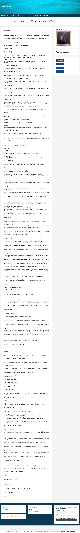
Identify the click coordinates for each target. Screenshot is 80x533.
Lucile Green (6, 6)
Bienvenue (3, 15)
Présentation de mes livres (12, 15)
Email (57, 514)
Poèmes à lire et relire (22, 15)
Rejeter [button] (67, 531)
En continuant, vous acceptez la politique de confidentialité (66, 518)
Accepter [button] (63, 531)
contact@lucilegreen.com (34, 511)
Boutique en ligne (38, 15)
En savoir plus (72, 531)
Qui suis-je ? (30, 15)
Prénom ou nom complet (60, 510)
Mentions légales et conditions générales (11, 516)
